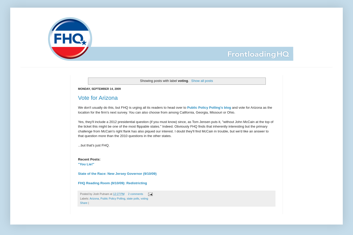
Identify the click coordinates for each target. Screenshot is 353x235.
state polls (133, 198)
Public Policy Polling (113, 198)
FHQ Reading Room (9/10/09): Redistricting (112, 183)
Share (83, 202)
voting (144, 198)
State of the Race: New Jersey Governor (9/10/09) (117, 174)
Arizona (94, 198)
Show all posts (202, 81)
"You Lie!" (86, 164)
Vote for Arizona (98, 98)
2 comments (135, 193)
